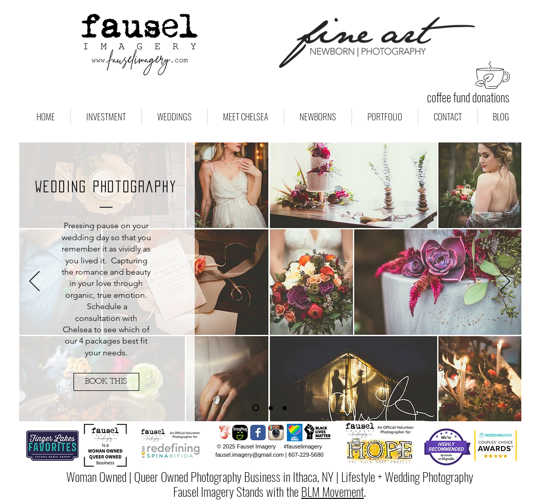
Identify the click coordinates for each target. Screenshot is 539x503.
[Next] (505, 282)
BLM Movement (332, 491)
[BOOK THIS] (106, 382)
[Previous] (34, 282)
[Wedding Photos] (255, 408)
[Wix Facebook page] (258, 432)
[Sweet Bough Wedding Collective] (222, 432)
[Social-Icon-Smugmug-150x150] (240, 432)
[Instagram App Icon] (276, 432)
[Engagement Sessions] (271, 408)
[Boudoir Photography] (285, 408)
